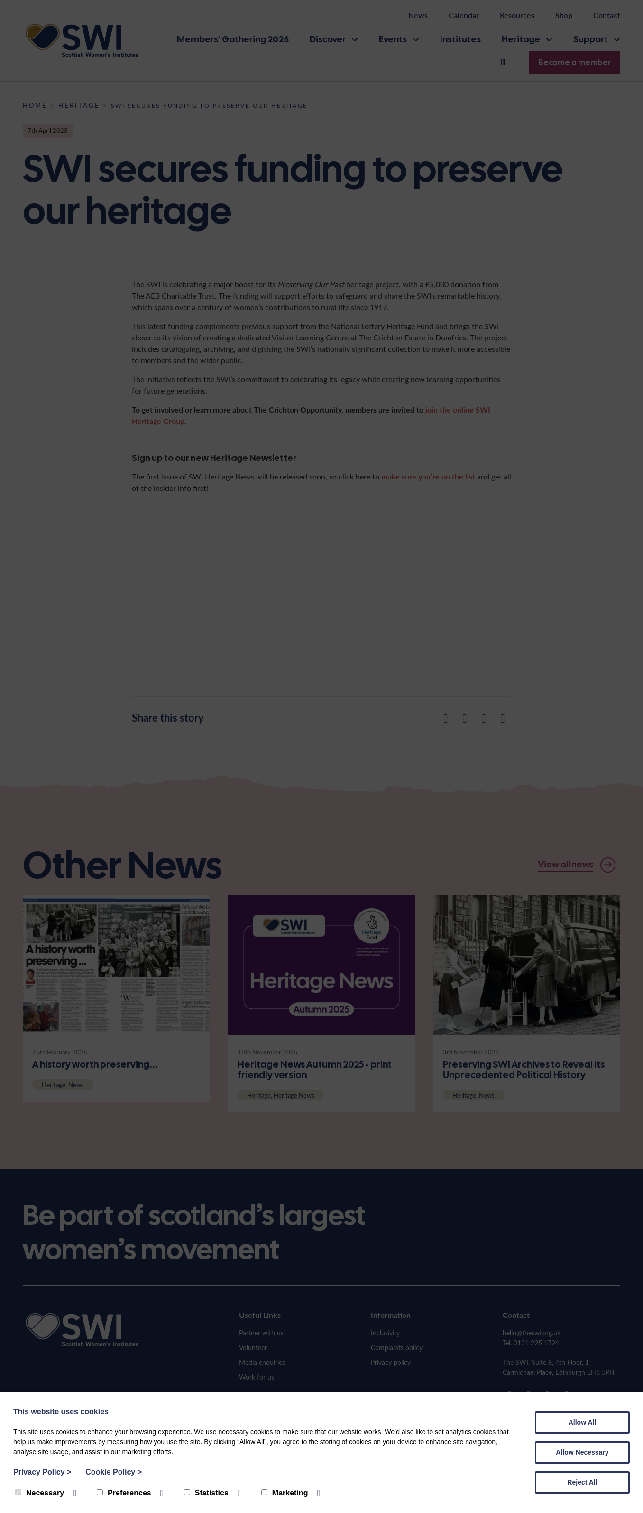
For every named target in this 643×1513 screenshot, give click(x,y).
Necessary (39, 1493)
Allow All (583, 1422)
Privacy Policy (42, 1472)
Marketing (284, 1493)
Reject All (582, 1482)
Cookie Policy (113, 1472)
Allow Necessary (582, 1452)
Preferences (124, 1493)
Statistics (206, 1493)
